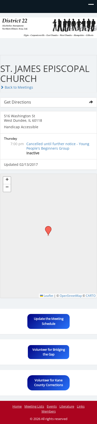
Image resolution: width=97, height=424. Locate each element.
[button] (46, 227)
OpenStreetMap (71, 296)
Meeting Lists (34, 406)
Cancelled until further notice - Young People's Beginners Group (57, 146)
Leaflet (46, 296)
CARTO (91, 296)
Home (17, 406)
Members (49, 411)
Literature (66, 406)
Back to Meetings (16, 87)
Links (81, 406)
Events (52, 406)
